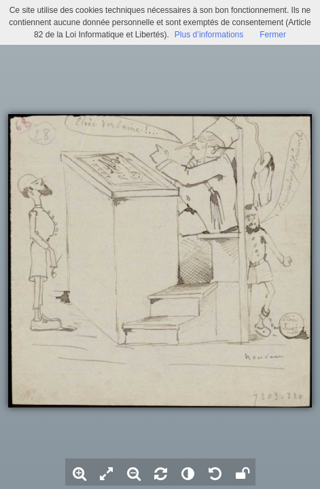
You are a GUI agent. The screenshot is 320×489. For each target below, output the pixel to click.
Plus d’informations (209, 34)
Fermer (273, 34)
